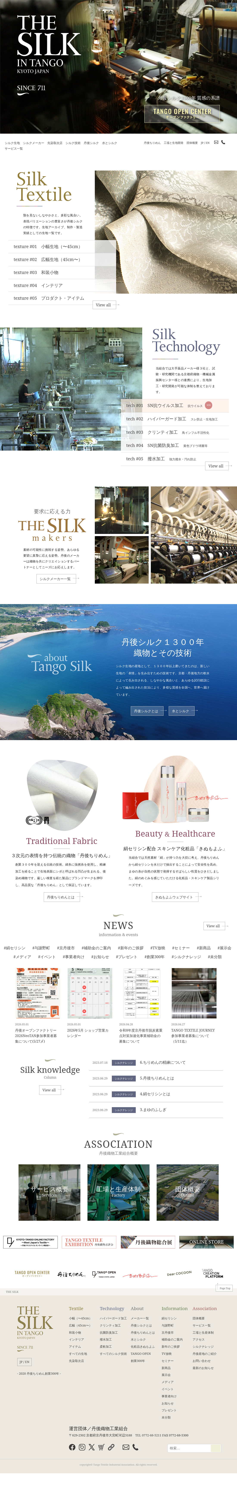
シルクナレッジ (203, 1346)
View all (103, 304)
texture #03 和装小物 (36, 272)
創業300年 (138, 1361)
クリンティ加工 (110, 1325)
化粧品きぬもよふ (143, 1346)
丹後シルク (91, 143)
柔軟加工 (106, 1346)
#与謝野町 (41, 947)
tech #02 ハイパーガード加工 (172, 419)
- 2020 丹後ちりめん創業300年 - (39, 1373)
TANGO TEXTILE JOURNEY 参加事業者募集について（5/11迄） (194, 1036)
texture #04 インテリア (38, 285)
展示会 (166, 1375)
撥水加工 (106, 1339)
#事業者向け (73, 956)
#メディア (22, 956)
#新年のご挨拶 (130, 947)
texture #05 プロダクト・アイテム (49, 298)
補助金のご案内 (172, 1339)
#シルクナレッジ (186, 956)
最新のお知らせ (203, 1368)
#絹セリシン (14, 947)
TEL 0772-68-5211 (148, 1435)
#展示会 (224, 947)
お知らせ (168, 1403)
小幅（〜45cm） (80, 1318)
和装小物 (75, 1332)
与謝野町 (168, 1325)
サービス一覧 (14, 148)
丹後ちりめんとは (61, 897)
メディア (168, 1382)
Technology (112, 1308)
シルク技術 (73, 143)
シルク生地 (12, 143)
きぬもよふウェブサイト (174, 897)
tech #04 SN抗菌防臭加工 (166, 445)
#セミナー (181, 947)
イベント (168, 1389)
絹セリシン (169, 1318)
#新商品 (204, 947)
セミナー (168, 1361)
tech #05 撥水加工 (161, 459)
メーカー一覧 (140, 1318)
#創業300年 (155, 956)
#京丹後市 (66, 947)
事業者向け (169, 1396)
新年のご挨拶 (171, 1346)
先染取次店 (54, 143)
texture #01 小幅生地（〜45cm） (48, 246)
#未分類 (215, 956)
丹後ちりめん (152, 143)
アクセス (199, 1339)
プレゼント (169, 1410)
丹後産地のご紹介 (205, 1354)
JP (202, 143)
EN (208, 143)
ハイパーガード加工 (113, 1318)
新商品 (166, 1368)
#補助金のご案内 (96, 947)
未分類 (166, 1417)
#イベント (47, 956)
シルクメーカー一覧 (55, 578)
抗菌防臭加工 (109, 1332)
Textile (76, 1308)
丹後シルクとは (146, 711)
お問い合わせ (202, 1361)
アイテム (75, 1346)
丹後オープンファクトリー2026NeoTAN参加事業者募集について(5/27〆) (36, 1036)
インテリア (76, 1339)
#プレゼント (127, 956)
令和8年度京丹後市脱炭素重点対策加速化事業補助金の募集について (140, 1036)
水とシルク (109, 143)
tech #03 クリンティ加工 (167, 432)
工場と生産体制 (203, 1332)
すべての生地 (78, 1354)
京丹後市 (168, 1332)
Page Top (225, 1288)
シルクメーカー (33, 143)
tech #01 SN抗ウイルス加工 (169, 405)
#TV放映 (157, 947)
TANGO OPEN (141, 1354)
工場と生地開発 (173, 143)
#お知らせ (100, 956)
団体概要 (192, 143)
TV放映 (167, 1354)
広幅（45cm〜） (80, 1325)
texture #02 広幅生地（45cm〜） (48, 259)
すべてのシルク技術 (113, 1354)
